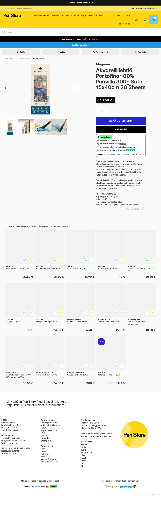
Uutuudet (45, 438)
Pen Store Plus (7, 435)
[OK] (80, 32)
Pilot (43, 449)
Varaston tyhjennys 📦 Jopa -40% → (80, 39)
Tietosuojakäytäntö (10, 451)
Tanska (84, 450)
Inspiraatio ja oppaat (10, 438)
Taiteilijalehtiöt (24, 58)
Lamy (43, 451)
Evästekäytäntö (8, 453)
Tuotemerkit (125, 24)
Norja (83, 447)
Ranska (84, 458)
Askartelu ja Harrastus (62, 15)
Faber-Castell (47, 454)
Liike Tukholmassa (9, 430)
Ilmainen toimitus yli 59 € (80, 2)
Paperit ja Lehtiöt (89, 15)
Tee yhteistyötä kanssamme (14, 440)
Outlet (127, 15)
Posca (44, 456)
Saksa (83, 460)
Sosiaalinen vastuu (9, 443)
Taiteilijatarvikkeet (41, 15)
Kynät (76, 15)
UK (82, 463)
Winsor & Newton (49, 459)
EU (82, 466)
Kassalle (121, 129)
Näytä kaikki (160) (49, 461)
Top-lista (141, 52)
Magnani (103, 64)
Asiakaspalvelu (136, 8)
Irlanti (83, 455)
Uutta (120, 15)
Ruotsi (84, 444)
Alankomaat (86, 452)
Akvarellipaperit (38, 58)
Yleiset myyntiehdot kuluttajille (15, 448)
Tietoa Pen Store (9, 427)
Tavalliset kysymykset (11, 425)
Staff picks (46, 441)
